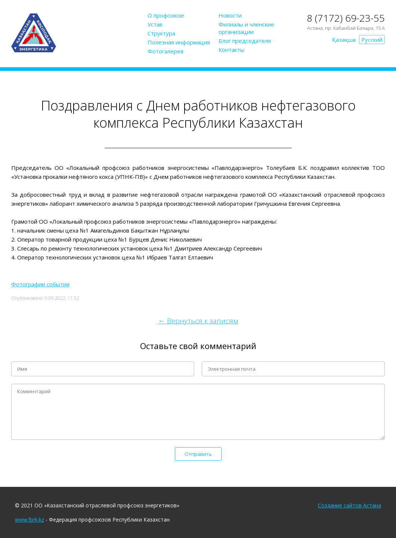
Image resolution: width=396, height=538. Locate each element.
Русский (372, 39)
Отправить (198, 454)
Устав (155, 24)
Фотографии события (40, 284)
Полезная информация (179, 42)
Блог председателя (245, 40)
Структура (161, 33)
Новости (230, 15)
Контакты (231, 49)
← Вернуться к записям (198, 321)
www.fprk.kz (29, 519)
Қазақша (344, 39)
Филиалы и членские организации (246, 28)
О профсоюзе (166, 15)
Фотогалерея (165, 51)
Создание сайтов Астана (349, 505)
